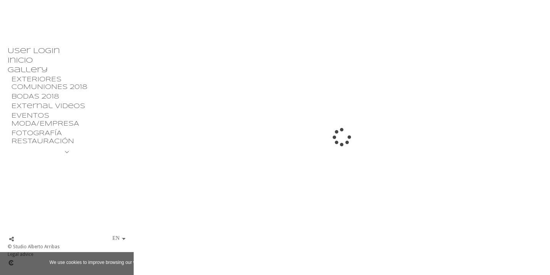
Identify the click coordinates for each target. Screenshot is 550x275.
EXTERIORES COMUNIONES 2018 (49, 83)
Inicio (20, 60)
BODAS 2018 (35, 97)
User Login (34, 51)
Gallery (28, 70)
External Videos (48, 106)
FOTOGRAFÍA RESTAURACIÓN (42, 137)
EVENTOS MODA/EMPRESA (45, 120)
